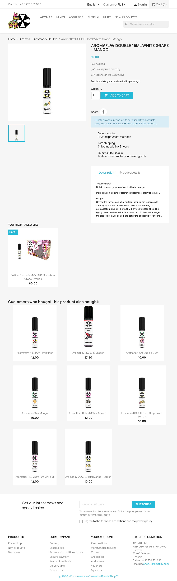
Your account (102, 537)
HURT (107, 17)
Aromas (46, 17)
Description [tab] (106, 172)
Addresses (97, 561)
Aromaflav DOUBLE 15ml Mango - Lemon (88, 476)
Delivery (54, 543)
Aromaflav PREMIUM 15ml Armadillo (88, 413)
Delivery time (57, 565)
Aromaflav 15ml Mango (35, 413)
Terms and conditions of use (66, 552)
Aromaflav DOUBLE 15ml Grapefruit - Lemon (142, 414)
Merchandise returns (103, 547)
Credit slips (98, 556)
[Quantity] (95, 95)
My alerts (96, 570)
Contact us (56, 570)
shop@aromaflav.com (156, 563)
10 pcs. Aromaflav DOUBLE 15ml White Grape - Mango (33, 277)
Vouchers (97, 565)
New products (16, 547)
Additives (76, 17)
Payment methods (60, 561)
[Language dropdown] (94, 5)
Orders (95, 552)
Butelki (93, 17)
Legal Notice (57, 547)
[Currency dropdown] (122, 5)
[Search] (146, 24)
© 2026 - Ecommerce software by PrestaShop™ (88, 576)
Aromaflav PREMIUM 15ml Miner (35, 352)
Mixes (60, 17)
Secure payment (59, 556)
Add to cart (116, 95)
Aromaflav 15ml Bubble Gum (142, 352)
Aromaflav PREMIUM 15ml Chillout (35, 476)
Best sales (14, 552)
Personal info (99, 543)
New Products (126, 17)
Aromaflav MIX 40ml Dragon (88, 352)
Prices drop (15, 543)
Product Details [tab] (130, 172)
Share (103, 111)
